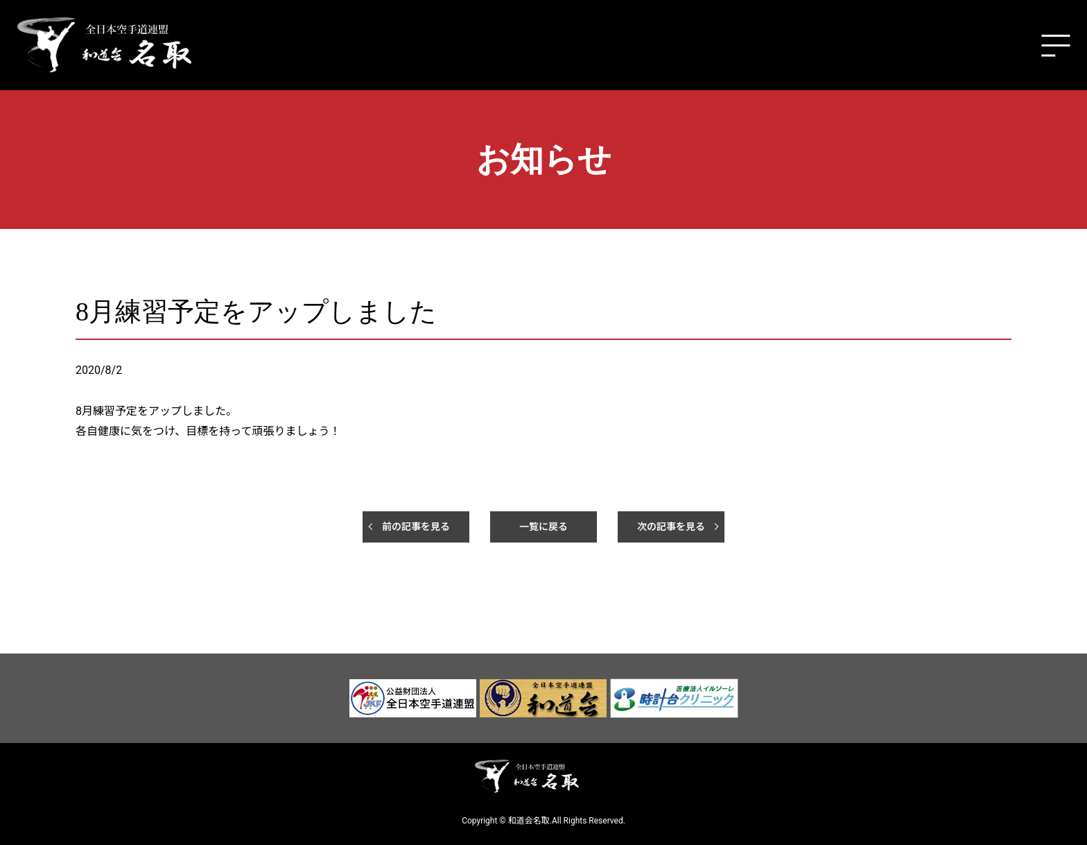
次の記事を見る (671, 526)
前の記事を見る (416, 526)
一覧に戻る (543, 526)
